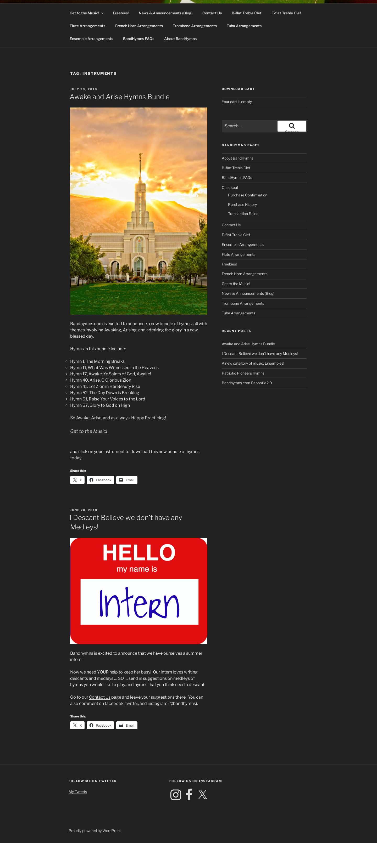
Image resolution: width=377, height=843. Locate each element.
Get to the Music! (87, 13)
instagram (158, 703)
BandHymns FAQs (138, 38)
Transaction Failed (243, 213)
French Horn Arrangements (139, 26)
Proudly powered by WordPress (95, 830)
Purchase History (242, 204)
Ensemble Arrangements (91, 38)
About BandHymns (180, 38)
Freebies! (121, 13)
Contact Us (212, 13)
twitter (131, 703)
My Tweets (78, 791)
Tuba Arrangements (244, 26)
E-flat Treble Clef (286, 13)
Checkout (230, 187)
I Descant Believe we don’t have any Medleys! (260, 353)
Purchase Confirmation (247, 195)
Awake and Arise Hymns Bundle (120, 97)
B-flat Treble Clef (247, 13)
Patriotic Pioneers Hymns (243, 373)
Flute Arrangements (87, 26)
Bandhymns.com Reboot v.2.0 (247, 383)
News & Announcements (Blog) (165, 13)
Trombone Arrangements (195, 26)
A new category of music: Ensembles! (253, 363)
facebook (114, 703)
